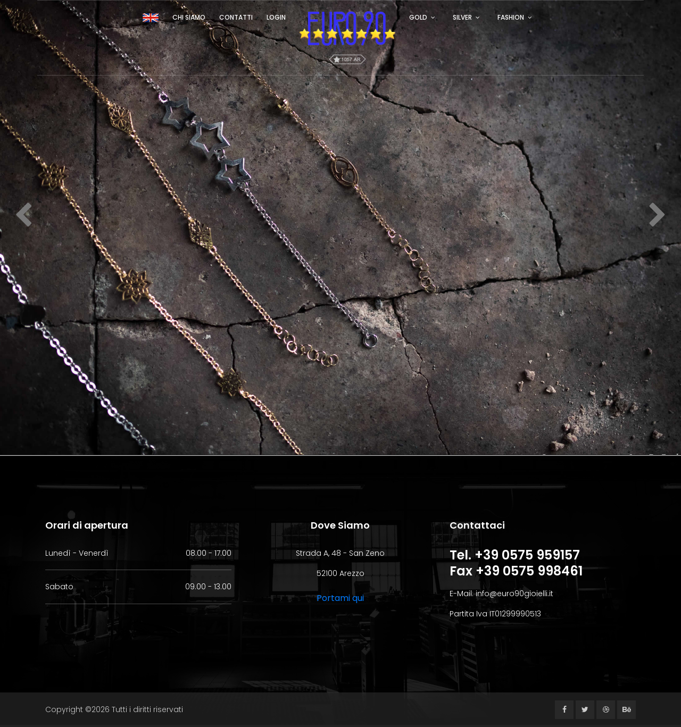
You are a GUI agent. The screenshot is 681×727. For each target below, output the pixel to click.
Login (276, 17)
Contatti (236, 17)
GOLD (418, 17)
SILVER (462, 17)
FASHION (510, 17)
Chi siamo (188, 17)
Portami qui (340, 598)
